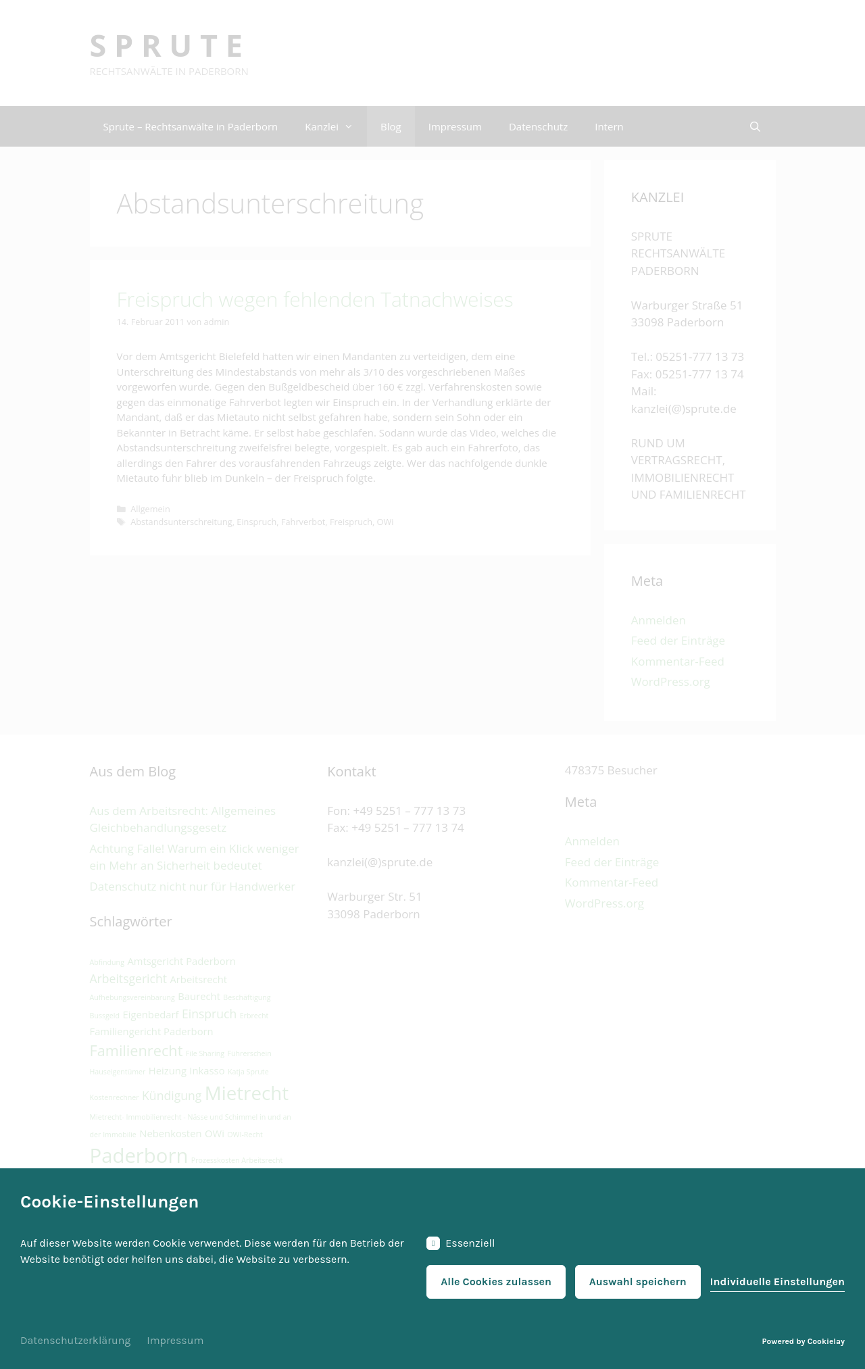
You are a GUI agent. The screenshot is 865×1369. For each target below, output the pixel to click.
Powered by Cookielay (803, 1341)
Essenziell (460, 1243)
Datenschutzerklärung (75, 1340)
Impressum (175, 1340)
